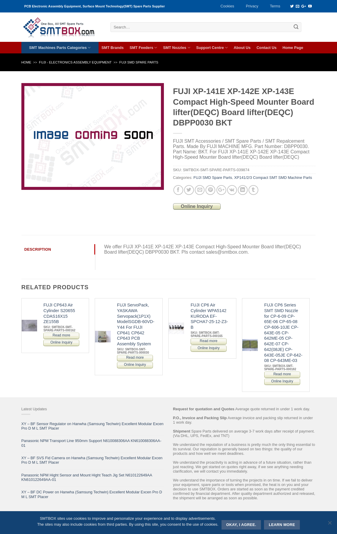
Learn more (282, 525)
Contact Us (267, 47)
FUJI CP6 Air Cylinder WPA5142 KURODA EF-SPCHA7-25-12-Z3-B (209, 316)
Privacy (252, 6)
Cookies (227, 6)
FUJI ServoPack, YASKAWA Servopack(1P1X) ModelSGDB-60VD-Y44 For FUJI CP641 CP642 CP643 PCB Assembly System (135, 324)
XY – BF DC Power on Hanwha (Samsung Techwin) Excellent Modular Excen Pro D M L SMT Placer (91, 494)
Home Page (292, 47)
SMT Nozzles (176, 47)
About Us (242, 47)
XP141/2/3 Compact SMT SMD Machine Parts (273, 177)
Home (26, 62)
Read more (61, 335)
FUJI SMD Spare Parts (138, 62)
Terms (275, 6)
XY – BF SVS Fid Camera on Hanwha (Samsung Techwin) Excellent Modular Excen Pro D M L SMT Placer (91, 460)
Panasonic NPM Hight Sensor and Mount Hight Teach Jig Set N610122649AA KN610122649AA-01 (86, 477)
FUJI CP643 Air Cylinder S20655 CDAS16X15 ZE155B (59, 313)
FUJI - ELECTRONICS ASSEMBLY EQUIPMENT (75, 62)
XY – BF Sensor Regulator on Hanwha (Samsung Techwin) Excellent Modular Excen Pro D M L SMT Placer (92, 426)
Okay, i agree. (241, 525)
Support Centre (212, 47)
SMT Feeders (143, 47)
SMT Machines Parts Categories (60, 47)
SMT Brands (113, 47)
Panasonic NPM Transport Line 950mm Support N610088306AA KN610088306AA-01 (91, 442)
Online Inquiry (197, 206)
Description (37, 249)
